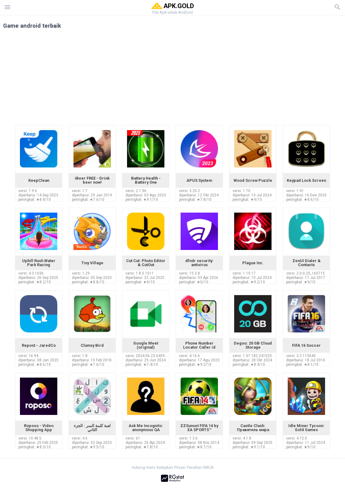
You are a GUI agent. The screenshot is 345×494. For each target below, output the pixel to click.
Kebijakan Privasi (171, 467)
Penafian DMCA (200, 467)
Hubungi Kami (143, 467)
